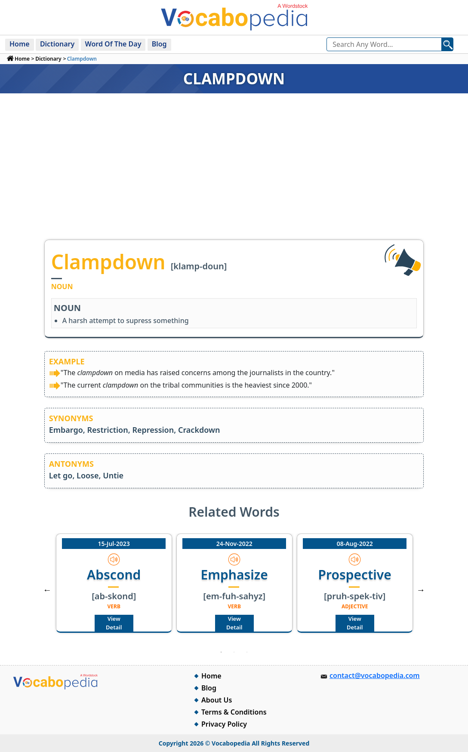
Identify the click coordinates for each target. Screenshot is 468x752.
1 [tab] (221, 652)
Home (19, 44)
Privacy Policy (224, 724)
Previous (47, 590)
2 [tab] (234, 652)
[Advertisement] (234, 175)
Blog (159, 44)
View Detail (114, 623)
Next (420, 590)
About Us (216, 700)
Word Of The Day (113, 44)
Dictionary (57, 44)
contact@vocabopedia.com (374, 675)
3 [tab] (247, 652)
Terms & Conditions (234, 712)
